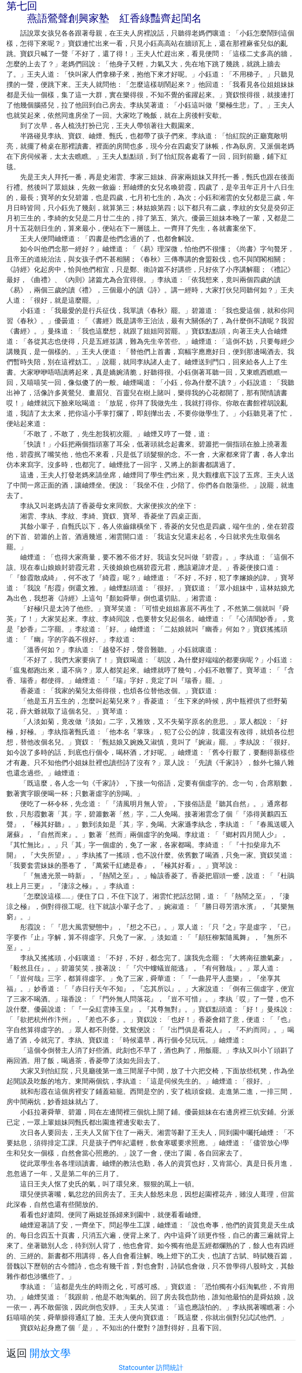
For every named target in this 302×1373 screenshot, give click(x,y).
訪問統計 (169, 1368)
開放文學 (50, 1353)
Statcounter (136, 1368)
